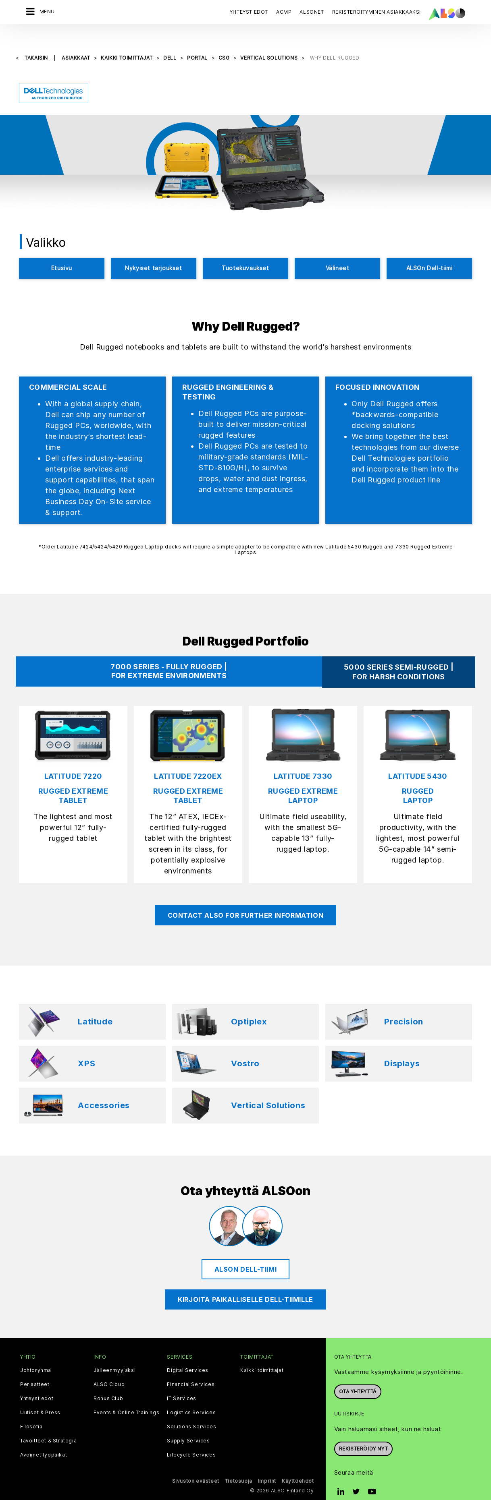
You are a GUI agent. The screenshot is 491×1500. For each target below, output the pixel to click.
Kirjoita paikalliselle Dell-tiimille (245, 1286)
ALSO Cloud (109, 1371)
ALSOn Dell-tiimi (429, 254)
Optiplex (249, 1008)
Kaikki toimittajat (261, 1357)
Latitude (95, 1008)
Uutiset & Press (40, 1399)
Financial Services (190, 1371)
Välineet (338, 254)
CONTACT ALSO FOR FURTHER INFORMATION (246, 902)
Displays (402, 1050)
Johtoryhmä (35, 1357)
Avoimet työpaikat (43, 1441)
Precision (403, 1008)
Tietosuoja (238, 1468)
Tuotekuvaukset (245, 254)
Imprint (267, 1468)
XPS (86, 1050)
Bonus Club (108, 1385)
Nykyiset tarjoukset (153, 254)
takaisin (37, 44)
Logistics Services (191, 1399)
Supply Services (188, 1427)
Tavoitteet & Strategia (48, 1427)
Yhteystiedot (249, 12)
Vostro (245, 1050)
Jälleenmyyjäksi (114, 1357)
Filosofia (31, 1413)
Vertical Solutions (268, 1092)
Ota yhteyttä (358, 1378)
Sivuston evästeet (195, 1468)
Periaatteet (35, 1371)
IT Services (181, 1385)
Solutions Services (191, 1413)
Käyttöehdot (298, 1468)
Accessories (104, 1092)
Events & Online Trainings (126, 1399)
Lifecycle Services (191, 1441)
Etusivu (61, 254)
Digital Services (187, 1357)
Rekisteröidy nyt (363, 1435)
